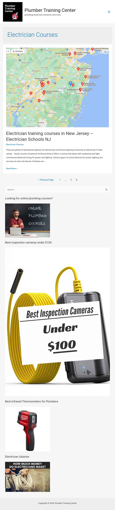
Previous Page (45, 179)
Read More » (12, 168)
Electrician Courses (15, 144)
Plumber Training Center (50, 10)
